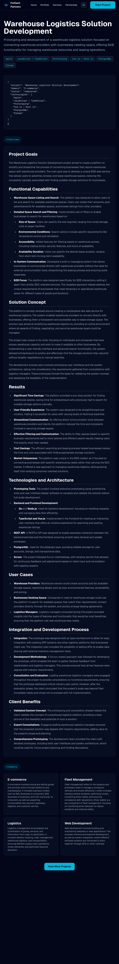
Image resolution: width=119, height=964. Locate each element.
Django (9, 65)
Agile (9, 58)
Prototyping (60, 58)
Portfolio (44, 5)
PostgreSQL (104, 58)
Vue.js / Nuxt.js (82, 58)
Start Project (102, 5)
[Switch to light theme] (83, 5)
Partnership (71, 5)
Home (34, 5)
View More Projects (59, 866)
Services (57, 5)
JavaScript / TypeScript (32, 58)
